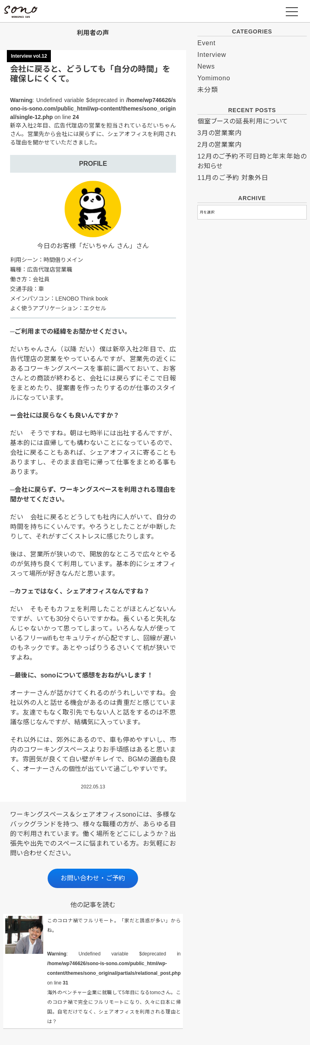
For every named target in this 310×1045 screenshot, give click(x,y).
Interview (211, 54)
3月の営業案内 (219, 133)
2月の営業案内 (219, 144)
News (206, 66)
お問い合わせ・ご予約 (93, 878)
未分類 (207, 89)
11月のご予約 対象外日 (232, 177)
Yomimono (213, 78)
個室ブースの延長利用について (242, 121)
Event (206, 43)
